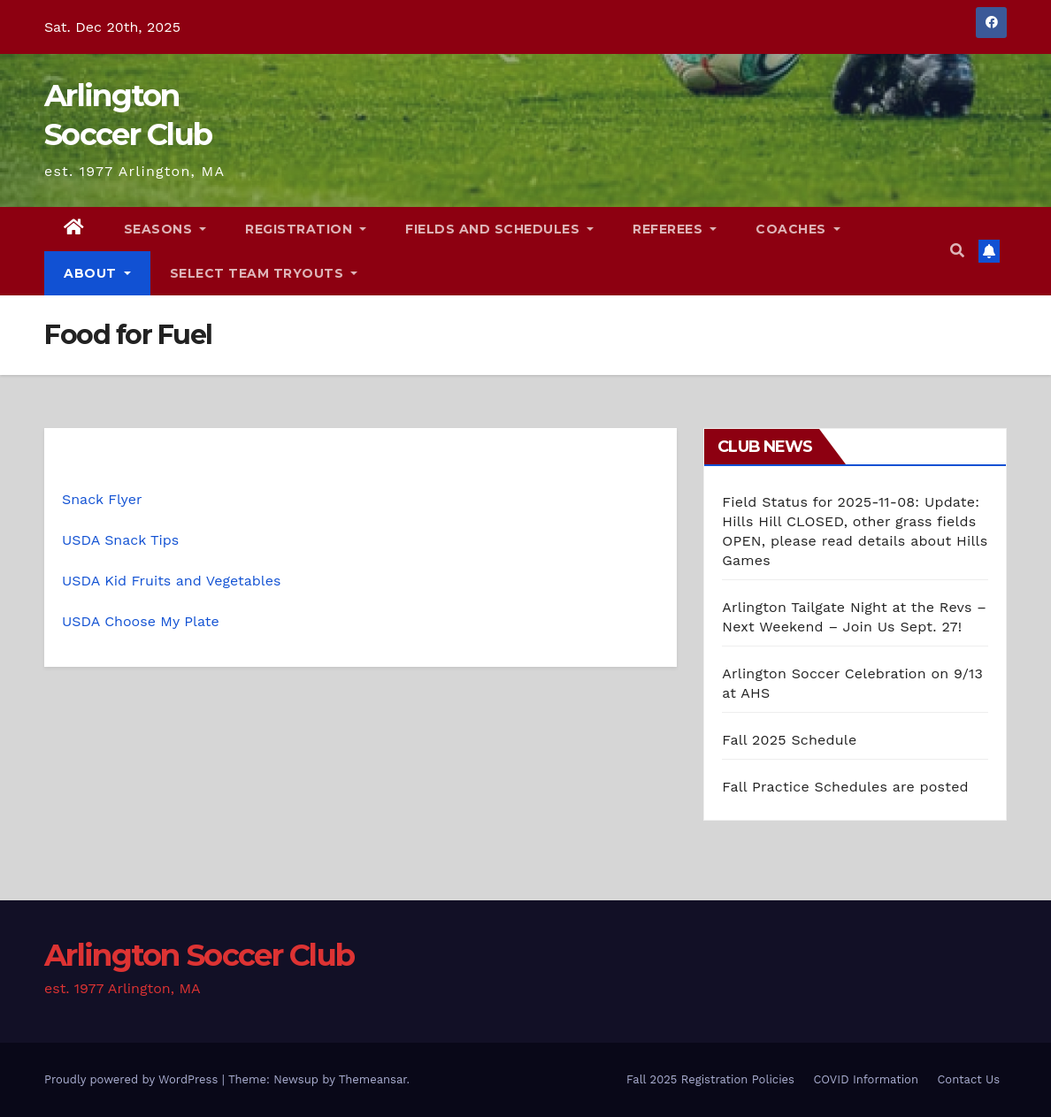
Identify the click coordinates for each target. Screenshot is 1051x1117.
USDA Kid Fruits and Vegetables (171, 580)
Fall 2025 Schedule (789, 739)
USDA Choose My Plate (140, 621)
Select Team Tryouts (264, 273)
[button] (957, 250)
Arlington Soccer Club (199, 955)
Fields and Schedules (499, 229)
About (97, 273)
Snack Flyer (102, 499)
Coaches (798, 229)
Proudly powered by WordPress (133, 1079)
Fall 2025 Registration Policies (710, 1079)
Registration (305, 229)
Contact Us (968, 1079)
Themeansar (373, 1079)
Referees (675, 229)
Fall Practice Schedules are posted (845, 786)
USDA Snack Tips (120, 540)
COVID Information (865, 1079)
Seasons (165, 229)
